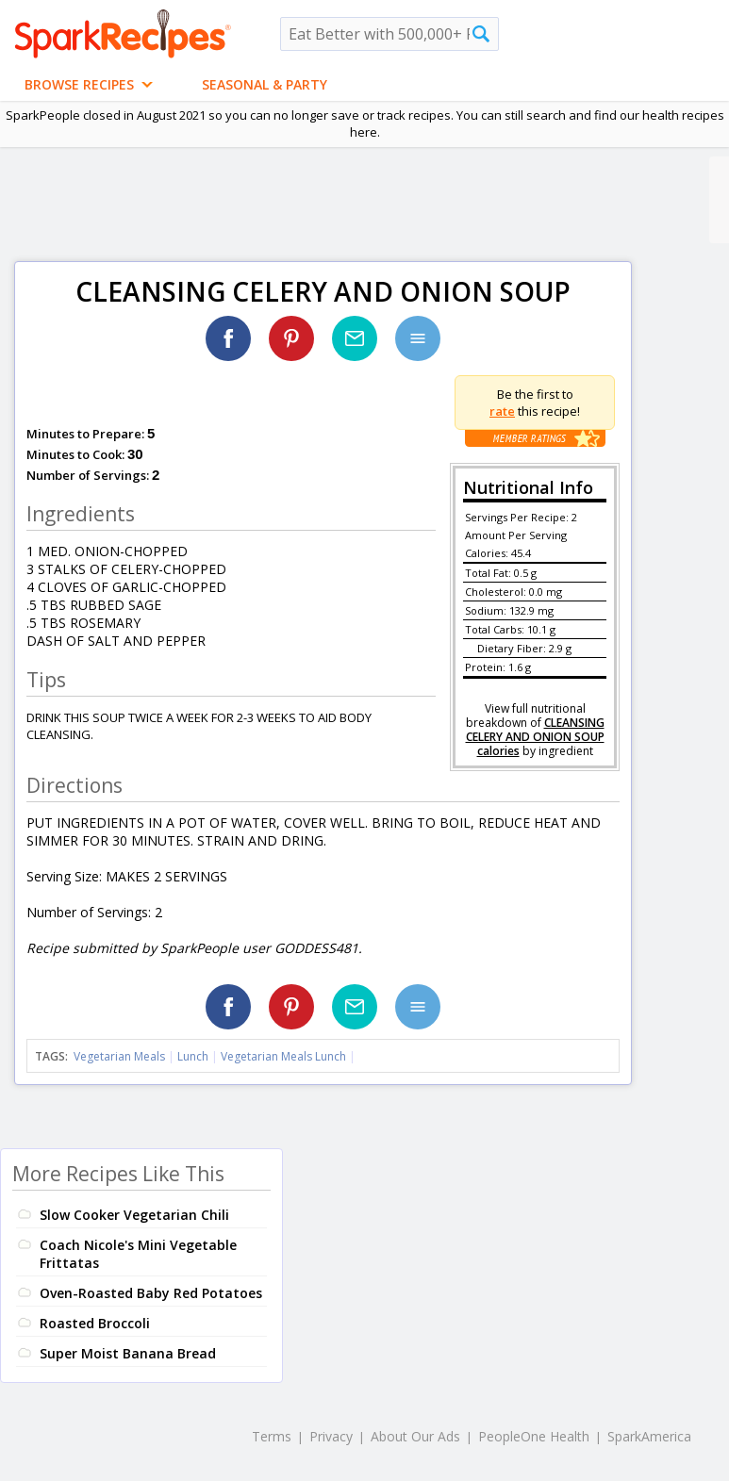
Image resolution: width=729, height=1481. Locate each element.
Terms (271, 1436)
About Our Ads (415, 1436)
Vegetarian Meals (119, 1056)
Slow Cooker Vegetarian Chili (134, 1215)
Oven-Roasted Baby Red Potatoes (151, 1293)
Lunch (192, 1056)
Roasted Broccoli (95, 1323)
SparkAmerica (649, 1436)
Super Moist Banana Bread (128, 1353)
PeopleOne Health (533, 1436)
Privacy (331, 1436)
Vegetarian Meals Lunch (283, 1056)
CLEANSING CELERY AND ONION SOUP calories (535, 737)
